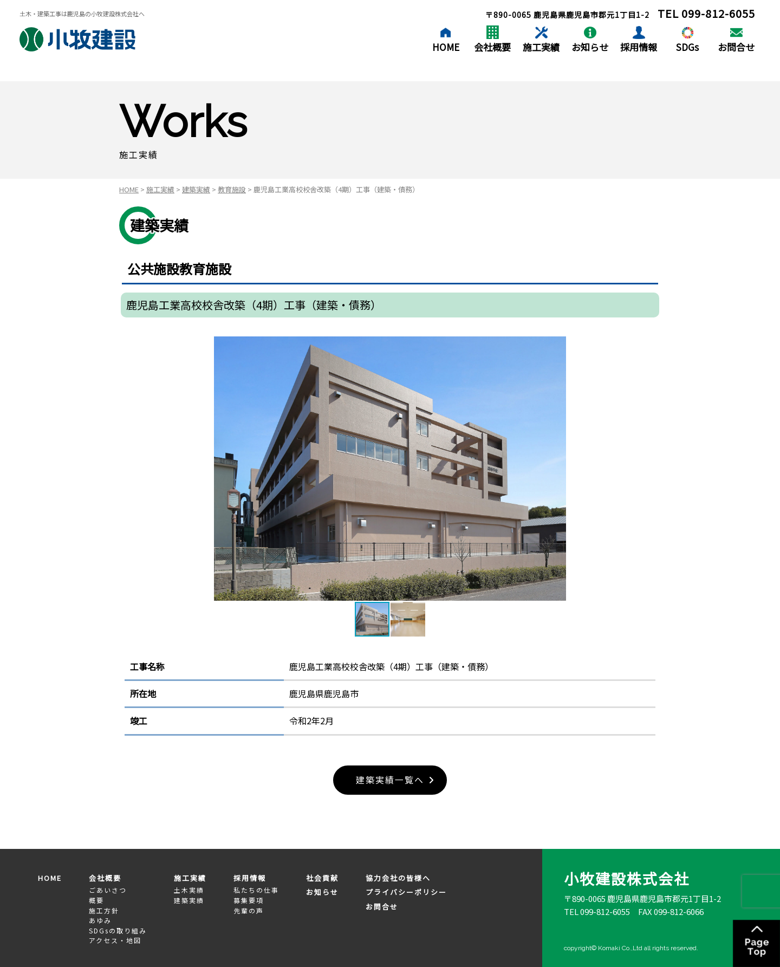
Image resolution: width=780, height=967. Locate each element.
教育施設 (232, 189)
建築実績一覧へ (390, 780)
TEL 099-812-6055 (597, 911)
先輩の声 (248, 910)
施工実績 (541, 47)
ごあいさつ (108, 890)
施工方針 (104, 910)
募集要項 (248, 900)
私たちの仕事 (256, 890)
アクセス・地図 (115, 940)
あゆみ (100, 920)
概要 (96, 900)
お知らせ (589, 47)
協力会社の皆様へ (398, 878)
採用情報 (638, 47)
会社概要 (492, 47)
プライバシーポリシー (406, 892)
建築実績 (196, 189)
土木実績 (189, 890)
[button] (556, 468)
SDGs (687, 47)
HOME (445, 47)
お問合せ (736, 47)
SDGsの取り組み (118, 930)
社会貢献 (322, 878)
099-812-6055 (718, 13)
